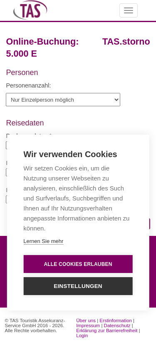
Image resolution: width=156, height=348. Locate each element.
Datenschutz (117, 325)
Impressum (88, 325)
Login (82, 335)
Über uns (86, 320)
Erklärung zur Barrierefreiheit (106, 330)
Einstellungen (78, 286)
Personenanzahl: (28, 85)
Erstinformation (115, 320)
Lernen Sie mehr (43, 241)
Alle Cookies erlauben (78, 264)
